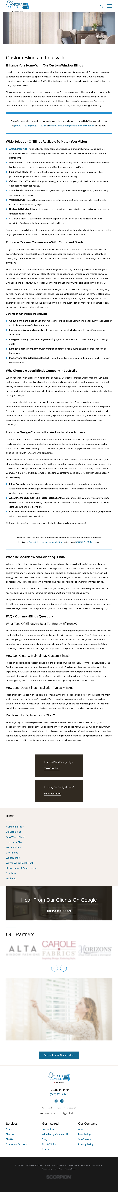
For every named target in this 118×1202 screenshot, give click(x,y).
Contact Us (48, 1149)
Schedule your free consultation (45, 542)
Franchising (84, 1134)
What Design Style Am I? (55, 1134)
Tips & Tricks (49, 1144)
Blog (44, 1139)
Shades (10, 1134)
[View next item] (63, 968)
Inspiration (48, 1129)
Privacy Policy (85, 1144)
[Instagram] (61, 1101)
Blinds (9, 1129)
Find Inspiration (52, 793)
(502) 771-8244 (22, 125)
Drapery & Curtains (16, 1144)
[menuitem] (59, 826)
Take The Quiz (52, 768)
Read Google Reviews (59, 910)
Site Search (84, 1139)
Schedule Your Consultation (59, 1055)
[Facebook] (56, 1101)
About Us (83, 1129)
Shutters (11, 1139)
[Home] (17, 6)
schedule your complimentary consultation (71, 125)
